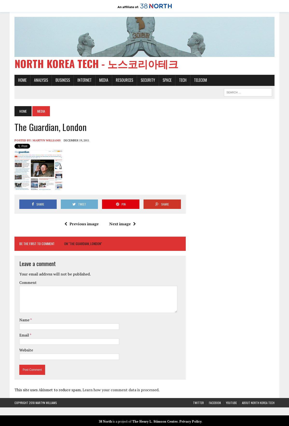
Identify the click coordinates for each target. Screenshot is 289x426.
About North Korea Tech (258, 403)
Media (103, 80)
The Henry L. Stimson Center (155, 421)
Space (167, 80)
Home (22, 80)
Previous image (81, 224)
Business (62, 80)
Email (24, 335)
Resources (124, 80)
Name (24, 320)
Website (26, 350)
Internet (84, 80)
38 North (105, 421)
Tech (182, 80)
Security (148, 80)
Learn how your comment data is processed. (121, 389)
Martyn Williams (47, 140)
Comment (28, 282)
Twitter (198, 403)
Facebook (215, 403)
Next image (122, 224)
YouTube (231, 403)
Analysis (41, 80)
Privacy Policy (190, 421)
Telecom (200, 80)
